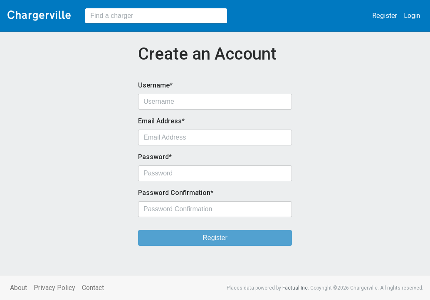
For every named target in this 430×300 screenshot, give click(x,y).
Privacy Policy (54, 288)
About (18, 288)
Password (153, 157)
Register (384, 16)
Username (154, 85)
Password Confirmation (174, 193)
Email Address (160, 121)
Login (412, 16)
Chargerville (39, 15)
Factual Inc (295, 288)
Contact (93, 288)
